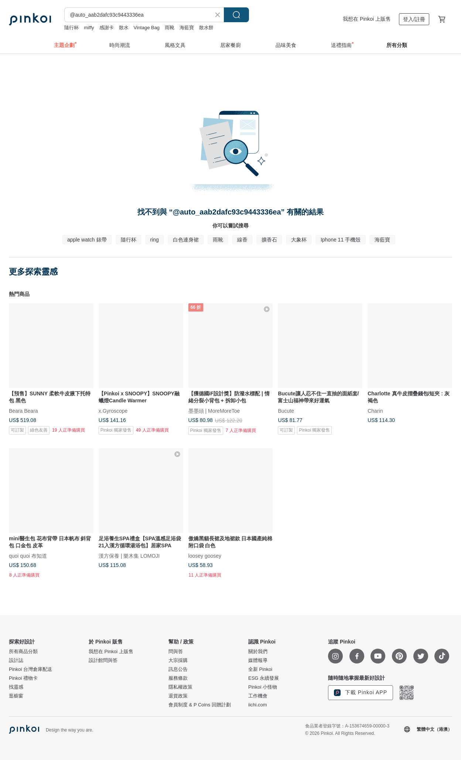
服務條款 (178, 678)
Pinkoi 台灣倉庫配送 (30, 669)
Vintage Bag (147, 27)
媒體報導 (257, 660)
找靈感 (16, 687)
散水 (124, 27)
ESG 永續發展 (263, 678)
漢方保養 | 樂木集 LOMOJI (129, 555)
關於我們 (257, 651)
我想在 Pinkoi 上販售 (367, 19)
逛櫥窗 (16, 696)
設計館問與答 (103, 660)
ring (154, 240)
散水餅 (206, 27)
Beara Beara (23, 410)
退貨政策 (178, 696)
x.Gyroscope (113, 410)
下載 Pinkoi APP (360, 692)
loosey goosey (205, 555)
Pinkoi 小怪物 (262, 687)
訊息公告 (178, 669)
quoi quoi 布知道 (28, 555)
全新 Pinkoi (260, 669)
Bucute (286, 410)
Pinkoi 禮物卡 (23, 678)
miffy (89, 27)
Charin (375, 410)
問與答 (175, 651)
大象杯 (299, 240)
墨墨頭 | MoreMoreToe (214, 410)
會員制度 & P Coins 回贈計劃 (199, 704)
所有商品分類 (23, 651)
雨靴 (169, 27)
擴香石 (269, 240)
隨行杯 (71, 27)
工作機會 (257, 696)
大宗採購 (178, 660)
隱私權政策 (180, 687)
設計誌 (16, 660)
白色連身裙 (186, 240)
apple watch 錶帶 (87, 240)
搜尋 (236, 14)
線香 (242, 240)
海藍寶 (187, 27)
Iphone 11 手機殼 (341, 240)
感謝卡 (106, 27)
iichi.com (257, 704)
